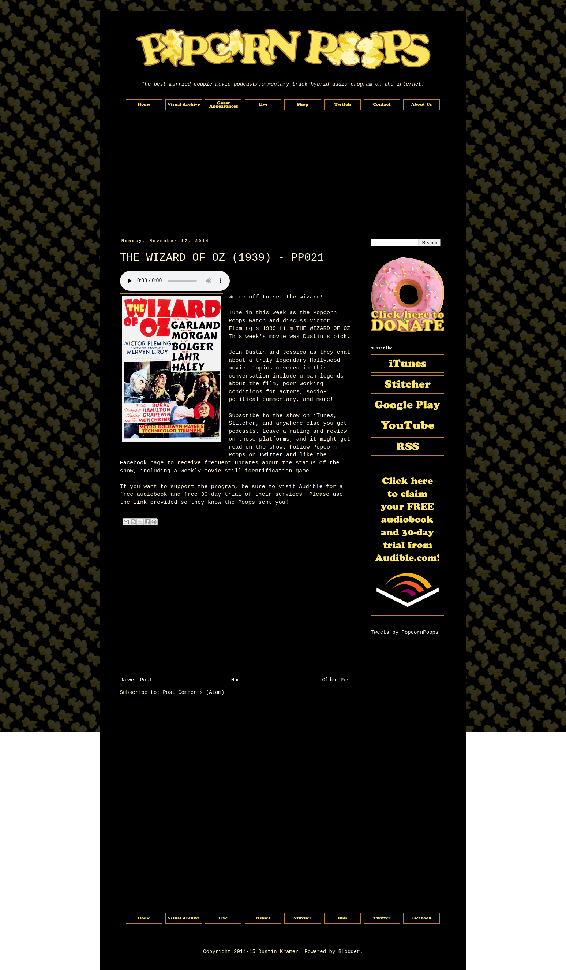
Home (237, 680)
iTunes (323, 415)
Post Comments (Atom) (193, 692)
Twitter (271, 454)
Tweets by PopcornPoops (405, 632)
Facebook (133, 463)
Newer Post (137, 680)
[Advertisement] (283, 174)
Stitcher (242, 423)
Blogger (349, 952)
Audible (311, 486)
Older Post (337, 680)
